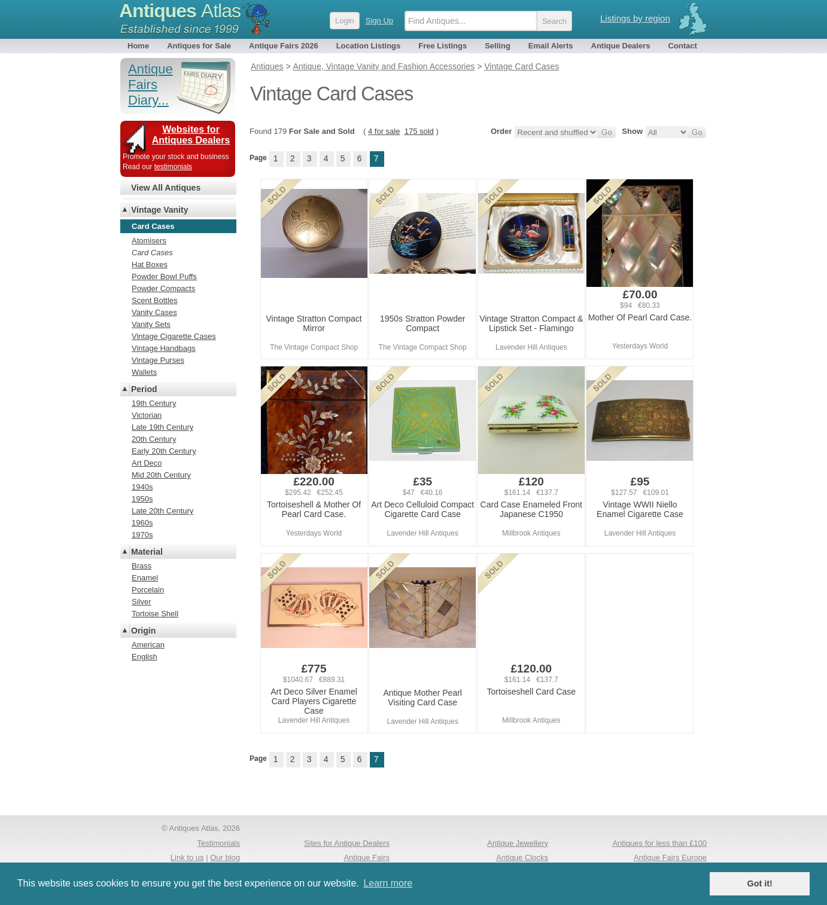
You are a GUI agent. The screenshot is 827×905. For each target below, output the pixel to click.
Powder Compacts (163, 288)
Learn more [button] (387, 883)
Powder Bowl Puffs (164, 276)
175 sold (419, 131)
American (148, 644)
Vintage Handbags (164, 348)
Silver (141, 601)
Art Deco (147, 462)
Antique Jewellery (517, 843)
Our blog (225, 857)
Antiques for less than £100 (659, 843)
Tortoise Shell (155, 613)
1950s (142, 498)
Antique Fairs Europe (670, 857)
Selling (497, 45)
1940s (142, 486)
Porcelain (148, 589)
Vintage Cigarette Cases (174, 336)
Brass (141, 565)
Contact (682, 45)
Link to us (187, 857)
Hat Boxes (150, 264)
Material (147, 552)
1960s (142, 522)
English (144, 656)
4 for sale (384, 131)
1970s (142, 534)
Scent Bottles (155, 300)
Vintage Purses (158, 360)
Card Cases (152, 252)
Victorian (147, 415)
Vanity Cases (154, 312)
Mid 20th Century (161, 474)
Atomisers (149, 240)
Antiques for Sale (199, 45)
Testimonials (218, 843)
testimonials (173, 167)
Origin (143, 630)
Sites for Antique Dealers (347, 843)
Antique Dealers (620, 45)
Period (144, 389)
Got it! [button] (760, 883)
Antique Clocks (522, 857)
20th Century (154, 439)
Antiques (180, 11)
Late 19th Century (162, 427)
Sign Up (379, 20)
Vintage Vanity (159, 210)
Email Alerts (550, 45)
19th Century (154, 403)
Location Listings (368, 45)
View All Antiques (165, 187)
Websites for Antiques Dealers (191, 134)
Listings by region (635, 18)
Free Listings (442, 45)
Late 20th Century (162, 510)
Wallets (144, 372)
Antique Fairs (366, 857)
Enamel (145, 577)
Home (138, 45)
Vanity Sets (151, 324)
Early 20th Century (164, 451)
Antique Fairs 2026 (283, 45)
